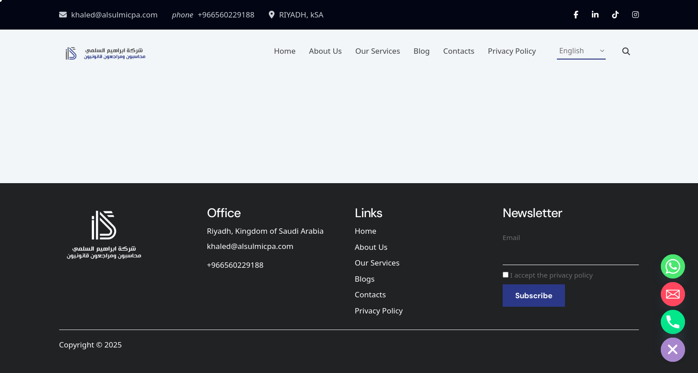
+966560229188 (235, 265)
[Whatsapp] (673, 266)
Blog (422, 51)
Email (511, 237)
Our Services (377, 51)
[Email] (673, 294)
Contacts (458, 51)
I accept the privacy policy (548, 274)
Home (284, 51)
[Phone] (673, 322)
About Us (325, 51)
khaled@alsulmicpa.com (250, 246)
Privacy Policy (512, 51)
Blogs (365, 279)
